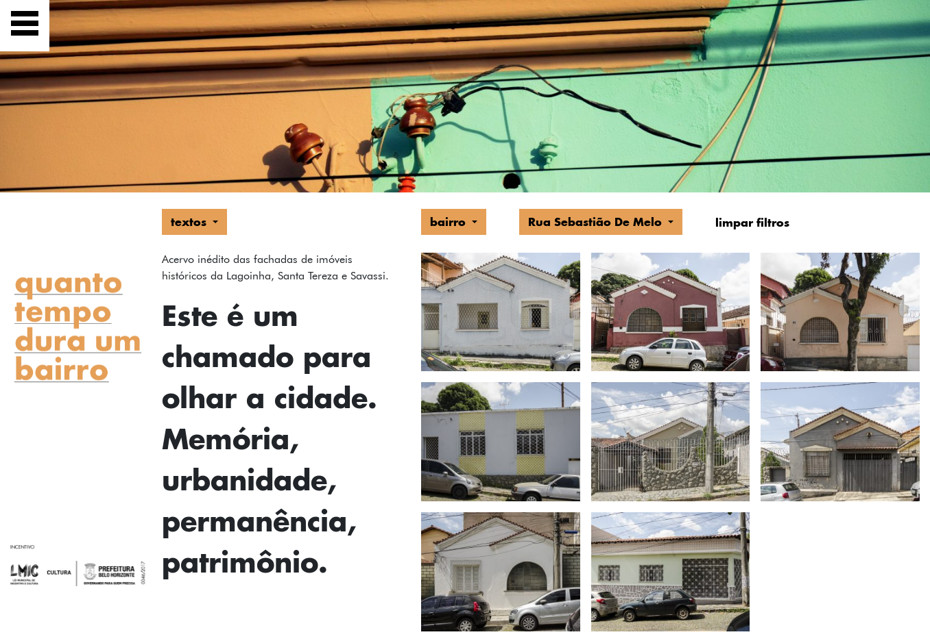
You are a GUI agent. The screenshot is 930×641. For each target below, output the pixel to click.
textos (190, 221)
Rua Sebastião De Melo (596, 221)
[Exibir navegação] (24, 25)
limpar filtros (752, 222)
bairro (449, 221)
